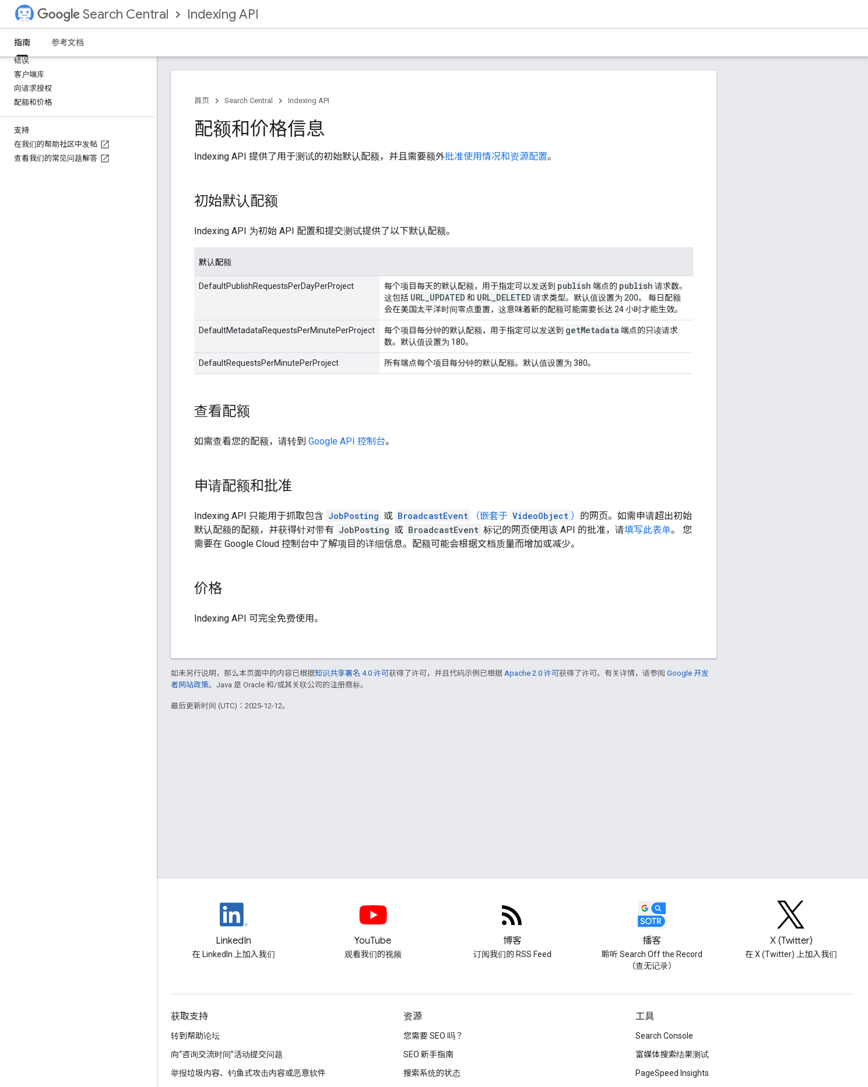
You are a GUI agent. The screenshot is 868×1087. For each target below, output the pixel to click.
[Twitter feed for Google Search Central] (791, 924)
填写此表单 (647, 529)
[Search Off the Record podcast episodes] (652, 924)
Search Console (664, 1035)
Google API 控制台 (346, 441)
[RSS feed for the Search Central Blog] (512, 924)
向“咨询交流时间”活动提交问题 (227, 1054)
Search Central (102, 14)
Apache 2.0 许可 (531, 673)
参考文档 (67, 42)
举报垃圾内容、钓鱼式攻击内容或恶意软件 (248, 1073)
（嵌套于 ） (487, 515)
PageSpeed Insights (672, 1073)
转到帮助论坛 (195, 1035)
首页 (201, 100)
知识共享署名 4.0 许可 (352, 673)
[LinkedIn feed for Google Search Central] (234, 924)
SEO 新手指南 (428, 1054)
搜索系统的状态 (432, 1073)
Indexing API (223, 14)
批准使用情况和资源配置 (496, 156)
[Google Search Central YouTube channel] (373, 924)
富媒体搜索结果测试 (672, 1054)
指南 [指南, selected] (22, 42)
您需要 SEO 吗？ (433, 1035)
